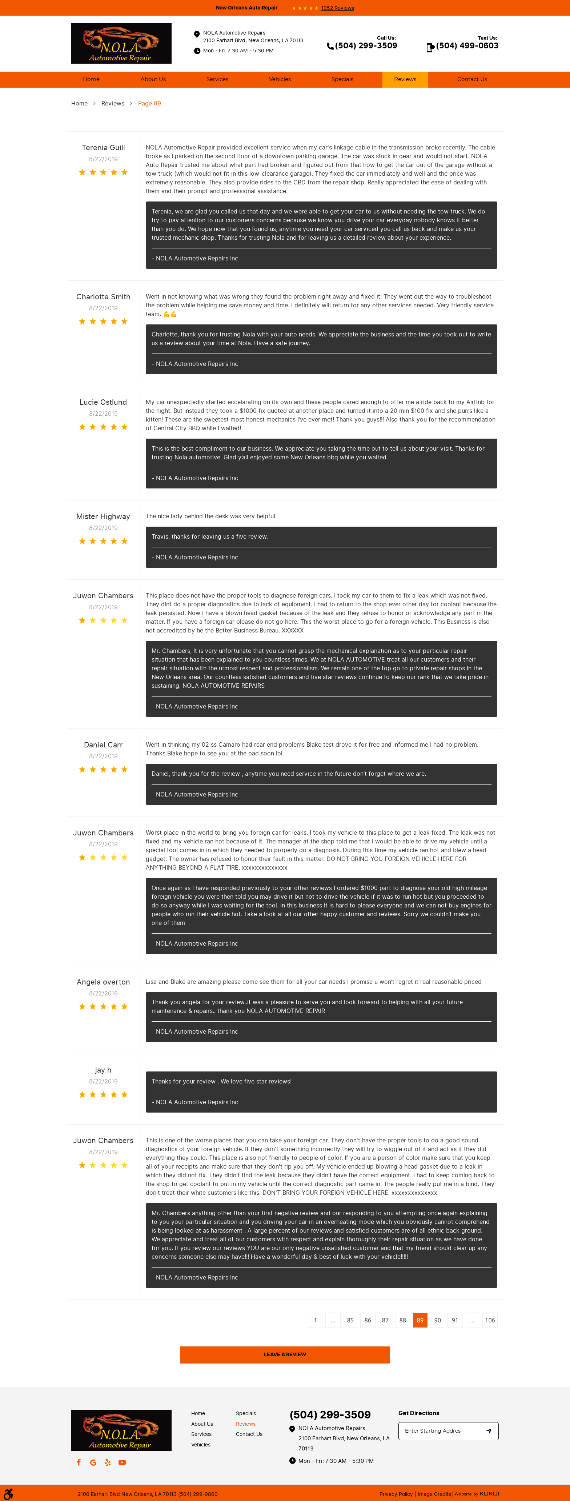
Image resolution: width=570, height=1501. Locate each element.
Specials (342, 79)
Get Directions (418, 1413)
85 (350, 1320)
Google (93, 1462)
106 (490, 1320)
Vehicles (280, 79)
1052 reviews (337, 8)
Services (217, 79)
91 (455, 1320)
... (333, 1320)
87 (385, 1320)
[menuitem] (91, 80)
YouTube (122, 1462)
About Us (153, 79)
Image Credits (433, 1494)
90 (437, 1320)
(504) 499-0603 (467, 46)
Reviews (405, 79)
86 (368, 1320)
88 (403, 1320)
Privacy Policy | (398, 1494)
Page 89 (149, 103)
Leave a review (285, 1354)
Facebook (78, 1462)
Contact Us (472, 79)
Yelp (107, 1462)
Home (91, 79)
